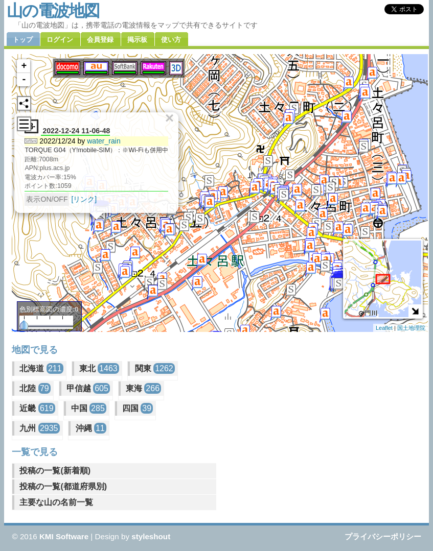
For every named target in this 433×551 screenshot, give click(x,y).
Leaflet (384, 328)
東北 (99, 368)
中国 (88, 408)
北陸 (34, 388)
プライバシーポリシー (383, 536)
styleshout (150, 536)
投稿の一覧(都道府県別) (63, 486)
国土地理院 (411, 328)
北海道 (41, 368)
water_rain (104, 141)
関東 (155, 368)
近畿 (37, 408)
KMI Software (63, 536)
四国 (137, 408)
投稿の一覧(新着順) (54, 470)
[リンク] (84, 199)
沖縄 (91, 428)
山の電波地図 (53, 11)
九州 (39, 428)
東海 (143, 388)
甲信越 (88, 388)
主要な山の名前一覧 (56, 502)
